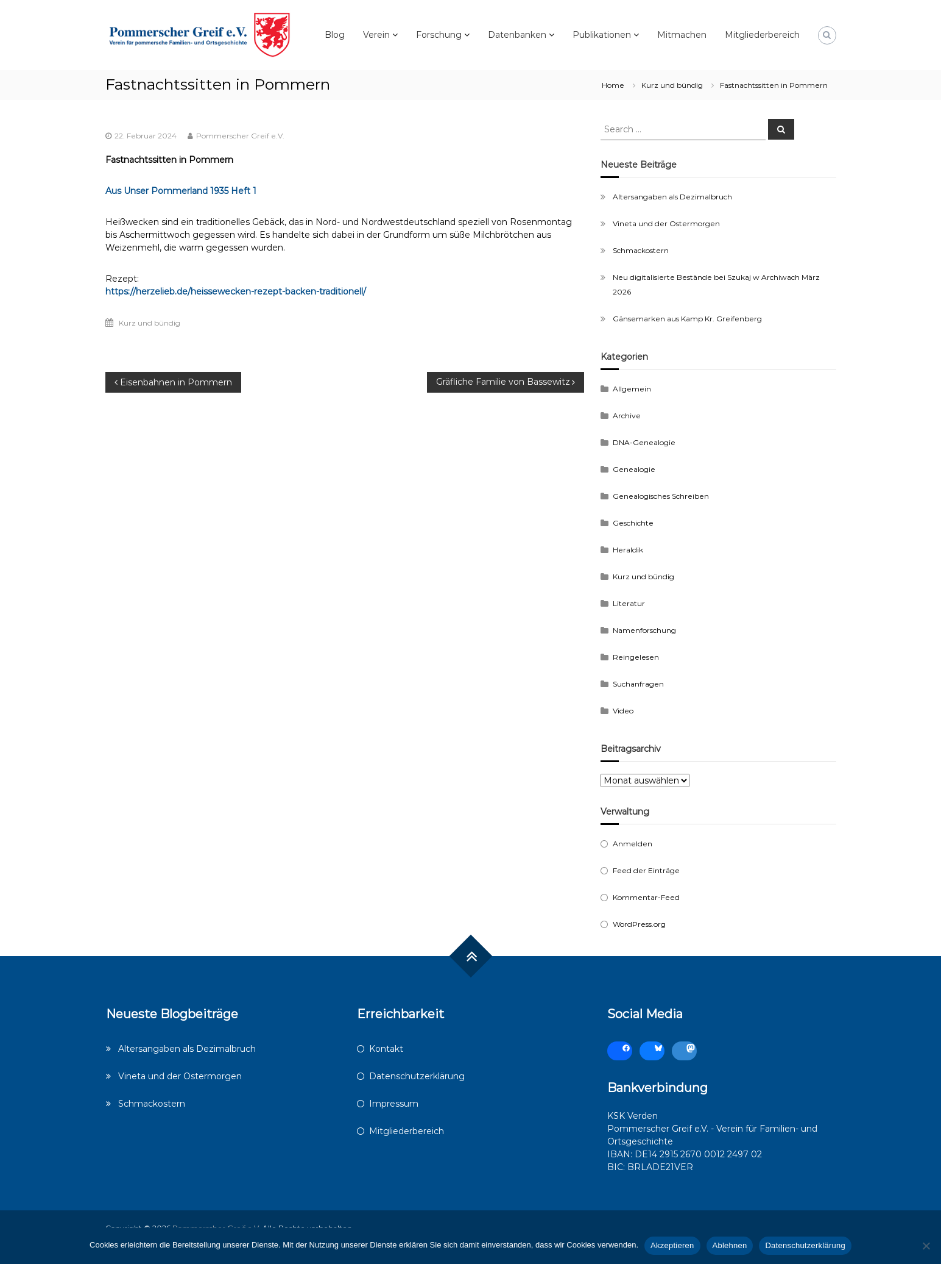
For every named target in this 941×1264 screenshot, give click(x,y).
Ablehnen (730, 1245)
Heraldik (628, 549)
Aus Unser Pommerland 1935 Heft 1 (180, 190)
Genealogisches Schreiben (661, 496)
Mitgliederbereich (762, 34)
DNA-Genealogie (644, 442)
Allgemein (632, 388)
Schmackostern (641, 250)
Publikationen (602, 34)
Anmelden (632, 843)
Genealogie (634, 469)
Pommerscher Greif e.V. (240, 135)
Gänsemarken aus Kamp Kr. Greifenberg (687, 318)
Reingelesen (636, 657)
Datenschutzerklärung (417, 1076)
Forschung (439, 34)
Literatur (629, 603)
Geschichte (633, 522)
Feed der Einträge (646, 870)
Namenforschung (644, 630)
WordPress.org (639, 924)
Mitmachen (682, 34)
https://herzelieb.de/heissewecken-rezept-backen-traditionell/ (235, 291)
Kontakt (386, 1048)
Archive (627, 415)
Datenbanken (517, 34)
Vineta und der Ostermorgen (666, 223)
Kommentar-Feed (646, 897)
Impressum (393, 1103)
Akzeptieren (672, 1245)
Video (623, 710)
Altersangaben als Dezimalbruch (672, 196)
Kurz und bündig (672, 85)
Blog (335, 34)
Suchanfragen (638, 683)
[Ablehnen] (926, 1246)
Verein (376, 34)
